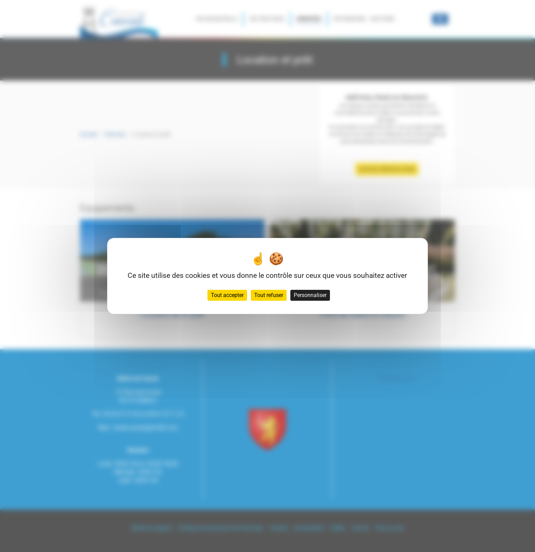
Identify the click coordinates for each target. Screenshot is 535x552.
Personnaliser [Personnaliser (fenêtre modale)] (310, 295)
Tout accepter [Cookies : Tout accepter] (227, 295)
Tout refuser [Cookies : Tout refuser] (268, 295)
